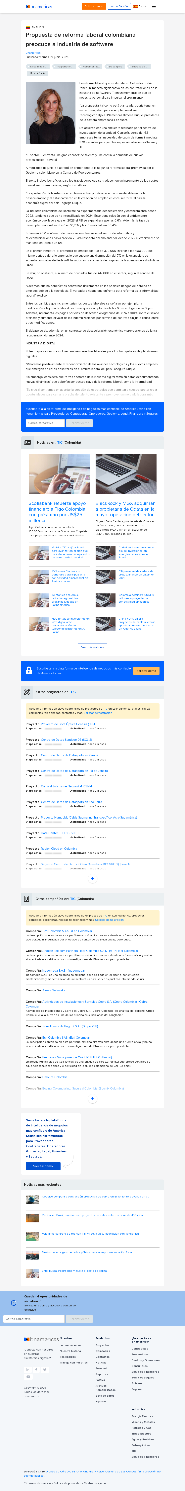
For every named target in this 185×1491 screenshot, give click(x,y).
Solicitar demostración (98, 713)
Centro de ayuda (95, 1483)
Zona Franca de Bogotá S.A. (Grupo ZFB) (70, 1026)
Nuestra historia (70, 1351)
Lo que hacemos (70, 1345)
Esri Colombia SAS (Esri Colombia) (66, 1037)
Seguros (136, 1389)
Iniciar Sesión (119, 6)
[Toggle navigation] (154, 6)
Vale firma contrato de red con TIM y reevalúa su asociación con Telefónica (90, 1233)
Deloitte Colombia (54, 1077)
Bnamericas (33, 52)
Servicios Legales (142, 1377)
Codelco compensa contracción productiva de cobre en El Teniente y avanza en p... (95, 1196)
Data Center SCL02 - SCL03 (60, 833)
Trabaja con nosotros (74, 1362)
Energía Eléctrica (142, 1416)
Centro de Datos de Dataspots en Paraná (69, 755)
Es (138, 6)
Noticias (101, 1362)
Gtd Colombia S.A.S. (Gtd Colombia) (67, 931)
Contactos (103, 1357)
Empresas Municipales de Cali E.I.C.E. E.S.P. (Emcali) (77, 1057)
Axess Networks (53, 990)
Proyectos (102, 1345)
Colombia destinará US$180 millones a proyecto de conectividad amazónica (136, 598)
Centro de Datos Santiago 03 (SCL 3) (66, 739)
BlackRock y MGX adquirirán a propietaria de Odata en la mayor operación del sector (126, 509)
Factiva (100, 1380)
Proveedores (140, 1354)
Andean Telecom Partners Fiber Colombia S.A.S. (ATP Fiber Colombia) (90, 950)
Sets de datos (105, 1395)
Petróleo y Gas (141, 1428)
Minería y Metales (143, 1422)
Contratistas (139, 1348)
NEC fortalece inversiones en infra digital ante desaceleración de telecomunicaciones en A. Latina (71, 625)
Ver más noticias (92, 647)
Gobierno (137, 1383)
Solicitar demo (94, 6)
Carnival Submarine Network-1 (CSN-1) (67, 786)
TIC (60, 442)
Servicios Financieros (145, 1371)
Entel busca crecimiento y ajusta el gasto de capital (74, 1271)
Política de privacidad (68, 1483)
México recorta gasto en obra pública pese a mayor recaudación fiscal (87, 1252)
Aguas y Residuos (142, 1439)
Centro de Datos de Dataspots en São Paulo (71, 802)
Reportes (102, 1374)
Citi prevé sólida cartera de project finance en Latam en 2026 (137, 574)
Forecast (101, 1368)
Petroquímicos (140, 1445)
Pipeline (101, 1401)
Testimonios (68, 1357)
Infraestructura (141, 1433)
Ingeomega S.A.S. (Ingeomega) (63, 970)
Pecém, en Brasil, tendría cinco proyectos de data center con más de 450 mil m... (93, 1215)
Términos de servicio (38, 1483)
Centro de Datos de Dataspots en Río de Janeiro (74, 770)
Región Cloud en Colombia (59, 848)
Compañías (103, 1351)
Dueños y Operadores (145, 1360)
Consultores (139, 1366)
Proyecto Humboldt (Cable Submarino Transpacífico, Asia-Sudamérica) (89, 817)
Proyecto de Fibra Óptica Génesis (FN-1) (68, 724)
